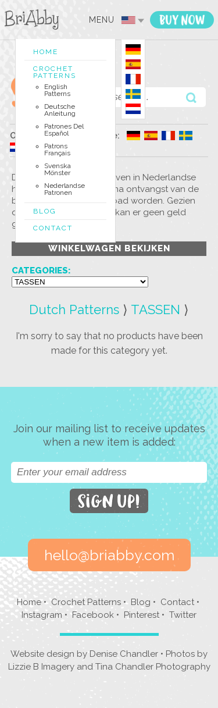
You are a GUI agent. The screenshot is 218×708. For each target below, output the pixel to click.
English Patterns (57, 90)
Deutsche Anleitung (60, 110)
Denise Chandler (124, 654)
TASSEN (155, 309)
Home (45, 52)
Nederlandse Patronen (64, 189)
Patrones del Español (64, 129)
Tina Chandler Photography (152, 666)
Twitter (182, 615)
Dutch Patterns (74, 309)
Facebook (93, 615)
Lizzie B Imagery (41, 666)
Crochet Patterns (54, 72)
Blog (44, 211)
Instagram (42, 615)
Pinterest (141, 615)
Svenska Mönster (57, 169)
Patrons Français (57, 149)
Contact (53, 228)
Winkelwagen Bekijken (109, 248)
